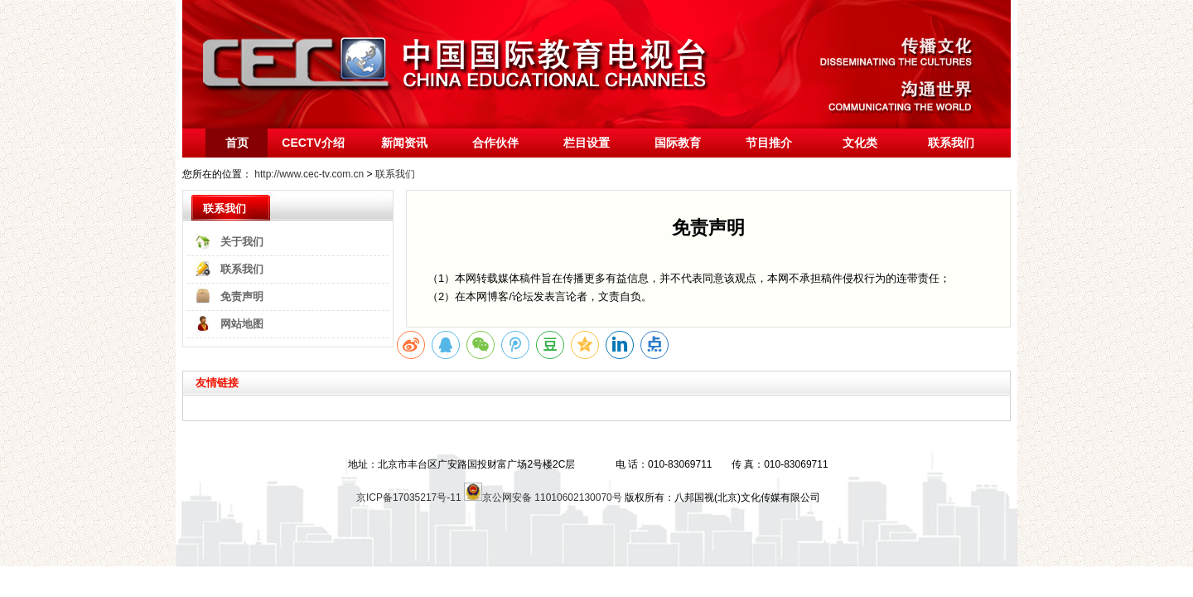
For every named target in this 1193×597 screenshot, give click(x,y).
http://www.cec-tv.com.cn (309, 174)
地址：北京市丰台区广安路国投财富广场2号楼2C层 (461, 464)
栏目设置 (586, 142)
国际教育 (677, 142)
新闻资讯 (404, 142)
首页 (237, 142)
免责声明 (241, 296)
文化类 (860, 142)
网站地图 (241, 324)
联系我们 (951, 142)
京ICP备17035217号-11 (408, 497)
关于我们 (241, 241)
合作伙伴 (495, 142)
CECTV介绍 (313, 142)
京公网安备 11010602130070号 (543, 497)
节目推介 (769, 142)
